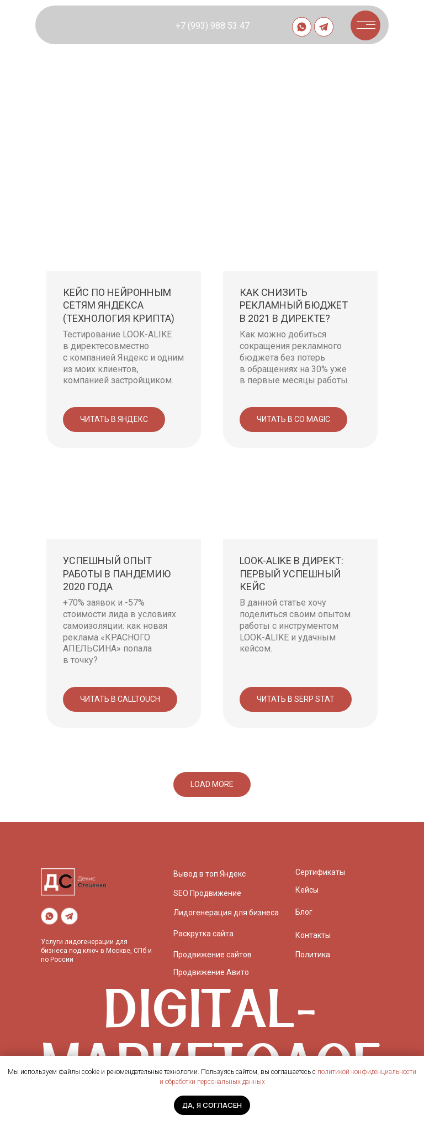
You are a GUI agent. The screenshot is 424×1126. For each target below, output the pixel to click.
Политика (312, 954)
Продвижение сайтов (212, 954)
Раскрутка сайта (203, 933)
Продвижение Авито (211, 972)
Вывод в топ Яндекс (209, 873)
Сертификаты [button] (320, 872)
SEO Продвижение (207, 893)
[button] (365, 25)
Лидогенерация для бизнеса (226, 912)
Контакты (313, 935)
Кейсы (307, 889)
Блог (303, 912)
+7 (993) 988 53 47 (213, 25)
